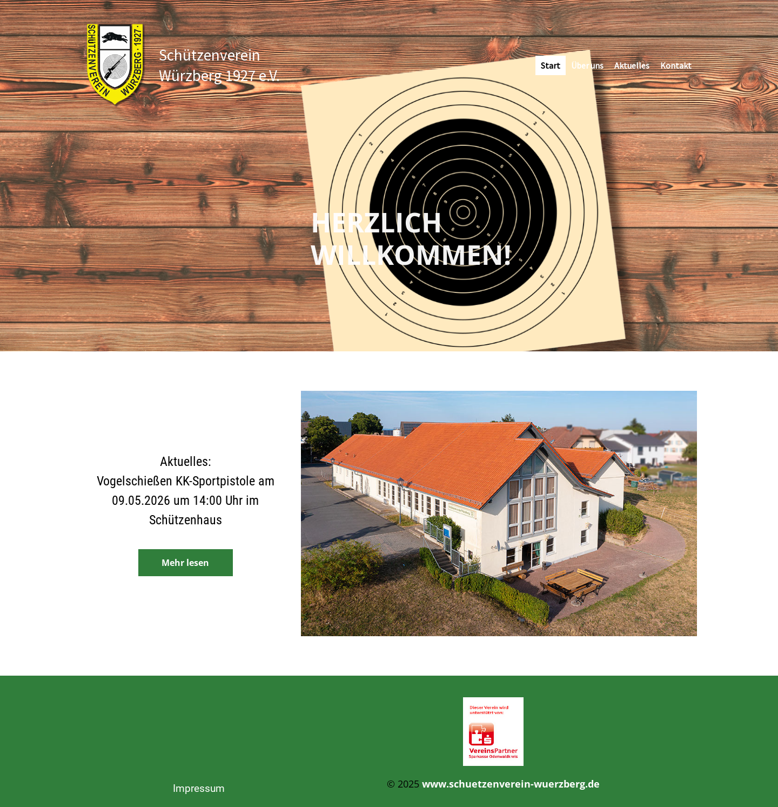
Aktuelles (631, 65)
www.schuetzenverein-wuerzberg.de (511, 783)
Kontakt (676, 65)
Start (550, 65)
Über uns (587, 65)
